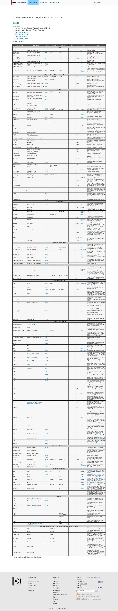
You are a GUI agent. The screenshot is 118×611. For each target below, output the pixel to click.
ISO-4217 (91, 452)
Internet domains (90, 272)
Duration (29, 350)
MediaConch (55, 581)
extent (85, 350)
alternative (82, 71)
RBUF (46, 380)
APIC (46, 503)
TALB (46, 52)
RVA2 (46, 433)
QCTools (54, 585)
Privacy (30, 588)
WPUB (46, 171)
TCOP (46, 459)
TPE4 (46, 162)
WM (72, 45)
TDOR (46, 260)
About (30, 580)
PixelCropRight (37, 403)
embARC (54, 603)
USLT (46, 498)
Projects (43, 2)
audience (82, 223)
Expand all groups (20, 36)
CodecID (35, 353)
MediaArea (21, 2)
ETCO (46, 371)
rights (81, 311)
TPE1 (46, 92)
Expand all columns (21, 32)
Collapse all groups (21, 38)
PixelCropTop (38, 402)
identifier (82, 471)
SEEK (46, 357)
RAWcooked (55, 597)
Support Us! (54, 2)
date (81, 245)
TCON (46, 283)
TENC (46, 175)
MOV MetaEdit (56, 590)
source (81, 232)
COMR (46, 457)
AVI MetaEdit (55, 588)
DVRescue (55, 599)
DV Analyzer (55, 592)
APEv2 (63, 45)
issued (84, 249)
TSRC (46, 471)
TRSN (46, 193)
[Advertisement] (59, 12)
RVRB (46, 440)
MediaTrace (55, 583)
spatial (81, 270)
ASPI (46, 364)
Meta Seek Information (32, 357)
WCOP (46, 466)
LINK (46, 511)
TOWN (46, 302)
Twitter (88, 577)
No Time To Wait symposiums (59, 594)
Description (96, 45)
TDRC (46, 247)
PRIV (46, 508)
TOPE (46, 104)
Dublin (83, 45)
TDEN (46, 254)
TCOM (46, 109)
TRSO (46, 197)
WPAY (46, 455)
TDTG (46, 257)
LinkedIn (80, 579)
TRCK (46, 76)
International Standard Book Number (95, 476)
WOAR (46, 99)
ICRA (90, 226)
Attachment (34, 498)
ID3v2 (47, 45)
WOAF (46, 343)
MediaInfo (33, 2)
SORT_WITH (30, 96)
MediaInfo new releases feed (88, 596)
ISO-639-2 (95, 229)
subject (82, 207)
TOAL (46, 63)
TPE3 (46, 122)
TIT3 (46, 70)
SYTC (46, 374)
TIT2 (46, 58)
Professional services (34, 581)
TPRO (46, 462)
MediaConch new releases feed (89, 599)
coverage (82, 111)
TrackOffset (29, 368)
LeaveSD (54, 601)
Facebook (94, 577)
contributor (82, 177)
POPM (46, 293)
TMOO (46, 287)
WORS (46, 199)
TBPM (46, 411)
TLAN (46, 229)
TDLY (46, 368)
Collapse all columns (21, 34)
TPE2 (46, 108)
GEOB (46, 505)
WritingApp (34, 324)
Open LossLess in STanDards (59, 596)
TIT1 (46, 204)
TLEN (46, 350)
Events (30, 583)
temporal (82, 220)
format (81, 330)
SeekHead (29, 360)
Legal (30, 587)
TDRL (46, 249)
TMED (46, 334)
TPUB (46, 169)
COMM (46, 289)
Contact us (31, 590)
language (82, 229)
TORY (46, 263)
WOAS (46, 337)
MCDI (46, 474)
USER (46, 464)
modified (82, 257)
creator (82, 109)
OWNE (46, 299)
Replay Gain (100, 432)
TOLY (46, 119)
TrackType (29, 353)
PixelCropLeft (30, 403)
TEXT (46, 117)
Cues (34, 360)
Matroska (36, 45)
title (81, 49)
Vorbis (54, 45)
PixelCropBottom (31, 402)
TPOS (46, 79)
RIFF (78, 45)
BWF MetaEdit (55, 587)
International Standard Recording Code (95, 470)
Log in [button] (97, 2)
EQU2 (46, 443)
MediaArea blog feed (85, 594)
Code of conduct (32, 585)
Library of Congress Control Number (95, 482)
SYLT (46, 500)
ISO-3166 (102, 272)
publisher (82, 169)
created (84, 245)
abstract (82, 212)
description (82, 211)
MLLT (46, 360)
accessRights (83, 465)
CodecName (41, 353)
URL (28, 100)
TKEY (46, 429)
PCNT (46, 319)
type (81, 204)
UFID (46, 493)
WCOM (46, 447)
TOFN (46, 340)
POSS (46, 378)
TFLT (46, 353)
